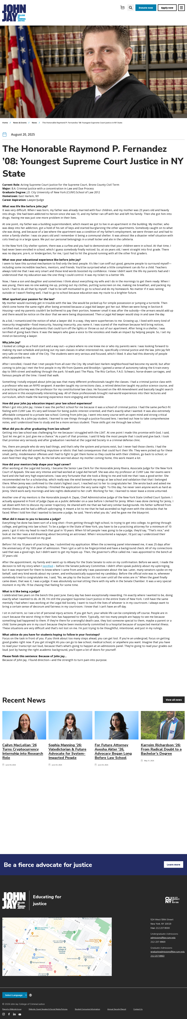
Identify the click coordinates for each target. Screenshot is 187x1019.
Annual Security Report (116, 1009)
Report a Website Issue (11, 1009)
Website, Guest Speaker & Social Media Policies (48, 1009)
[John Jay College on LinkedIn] (14, 1014)
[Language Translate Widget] (14, 995)
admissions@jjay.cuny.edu (162, 937)
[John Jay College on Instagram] (3, 1014)
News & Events (20, 139)
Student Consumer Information (87, 1009)
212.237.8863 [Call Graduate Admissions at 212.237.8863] (157, 955)
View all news (174, 716)
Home (5, 139)
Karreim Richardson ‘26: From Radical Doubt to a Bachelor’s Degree (161, 765)
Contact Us (138, 1009)
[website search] (130, 7)
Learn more (173, 864)
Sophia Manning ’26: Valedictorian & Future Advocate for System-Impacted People (67, 768)
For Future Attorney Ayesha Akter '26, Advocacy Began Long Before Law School (113, 768)
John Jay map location (57, 947)
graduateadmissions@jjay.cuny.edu (167, 951)
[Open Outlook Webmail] (122, 7)
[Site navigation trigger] (181, 7)
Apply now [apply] (167, 7)
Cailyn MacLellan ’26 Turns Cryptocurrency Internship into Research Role (22, 768)
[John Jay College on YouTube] (20, 1014)
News (34, 139)
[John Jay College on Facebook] (9, 1014)
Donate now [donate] (146, 7)
